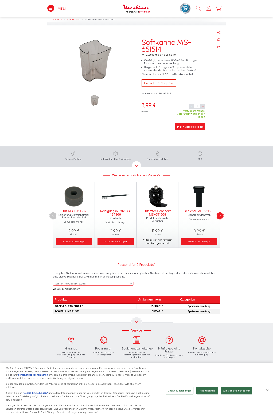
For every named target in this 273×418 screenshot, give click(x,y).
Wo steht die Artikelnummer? (66, 289)
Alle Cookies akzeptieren (236, 392)
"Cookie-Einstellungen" (35, 394)
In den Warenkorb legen (190, 126)
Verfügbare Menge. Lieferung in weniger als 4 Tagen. (191, 114)
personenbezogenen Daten (33, 376)
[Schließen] (267, 391)
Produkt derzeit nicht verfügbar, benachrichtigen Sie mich (157, 242)
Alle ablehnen (207, 392)
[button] (209, 8)
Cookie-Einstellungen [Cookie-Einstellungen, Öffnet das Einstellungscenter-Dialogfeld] (180, 392)
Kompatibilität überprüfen (159, 83)
